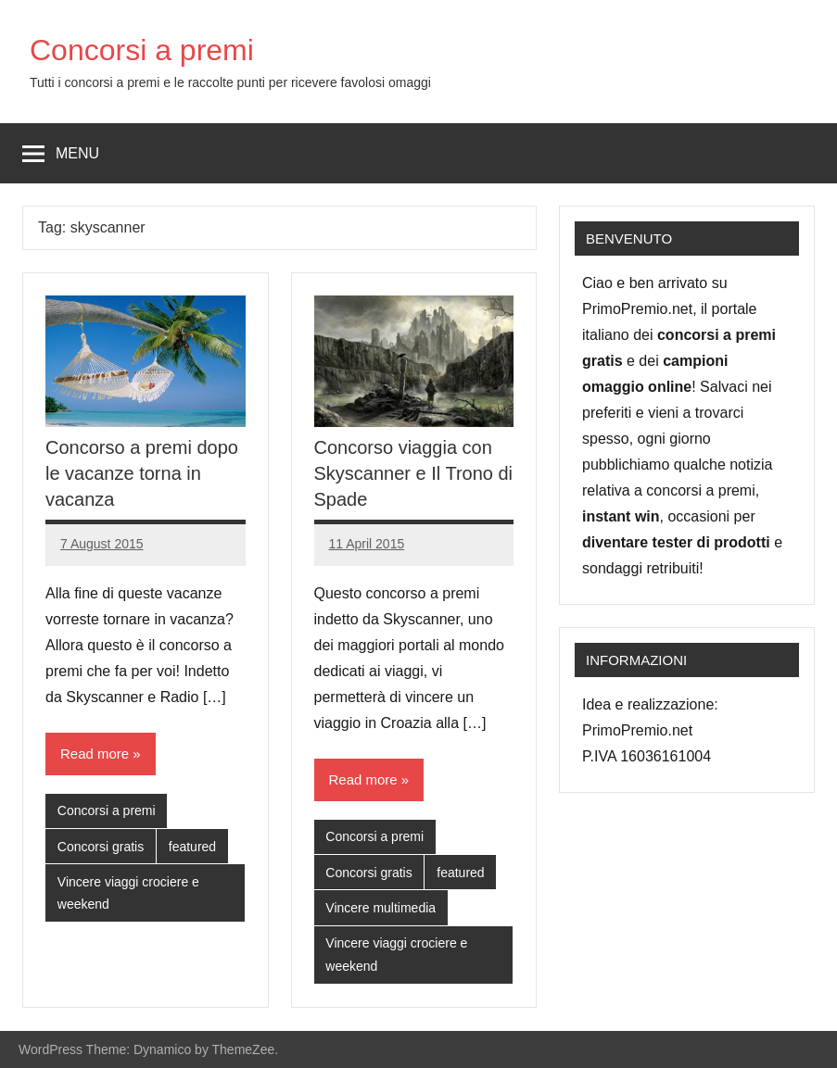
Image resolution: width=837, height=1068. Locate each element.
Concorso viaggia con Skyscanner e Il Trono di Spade (414, 473)
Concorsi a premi (142, 50)
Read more (94, 753)
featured (192, 846)
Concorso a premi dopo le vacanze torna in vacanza (141, 473)
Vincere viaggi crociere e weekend (128, 893)
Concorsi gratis (100, 846)
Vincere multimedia (380, 907)
